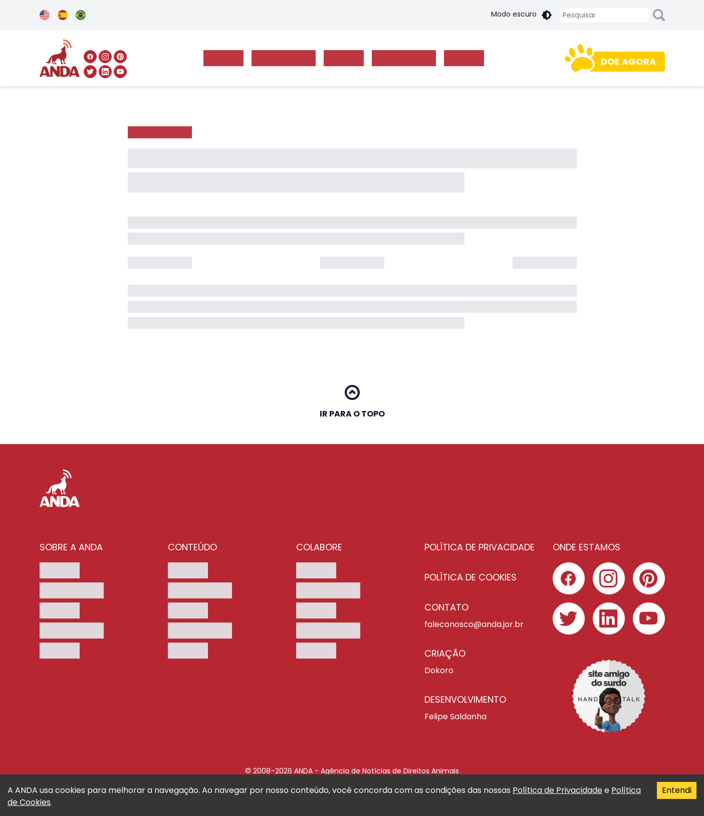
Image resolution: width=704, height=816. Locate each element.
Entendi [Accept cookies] (676, 790)
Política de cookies (470, 577)
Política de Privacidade (557, 790)
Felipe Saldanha (455, 716)
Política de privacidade (479, 547)
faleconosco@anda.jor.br (474, 624)
